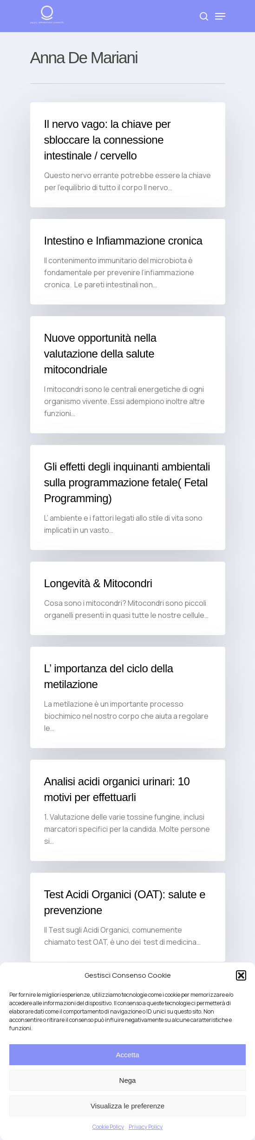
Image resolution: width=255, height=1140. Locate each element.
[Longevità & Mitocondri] (127, 598)
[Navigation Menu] (220, 16)
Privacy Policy (146, 1127)
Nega (127, 1080)
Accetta (127, 1055)
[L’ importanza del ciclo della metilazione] (127, 697)
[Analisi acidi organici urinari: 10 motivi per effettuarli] (127, 810)
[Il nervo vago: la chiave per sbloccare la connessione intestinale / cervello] (127, 154)
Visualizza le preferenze (127, 1106)
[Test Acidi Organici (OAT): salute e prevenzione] (127, 917)
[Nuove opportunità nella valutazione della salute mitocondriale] (127, 374)
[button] (241, 975)
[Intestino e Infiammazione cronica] (127, 262)
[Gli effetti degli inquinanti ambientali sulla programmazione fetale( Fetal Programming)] (127, 497)
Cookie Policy (108, 1127)
